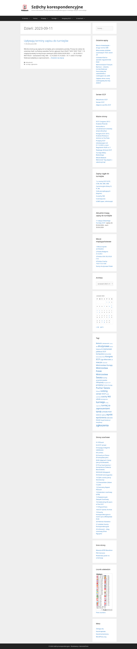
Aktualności (29, 62)
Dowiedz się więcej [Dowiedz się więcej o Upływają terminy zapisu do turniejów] (57, 58)
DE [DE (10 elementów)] (97, 346)
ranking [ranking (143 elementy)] (104, 391)
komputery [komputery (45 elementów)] (100, 354)
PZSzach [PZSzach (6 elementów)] (98, 391)
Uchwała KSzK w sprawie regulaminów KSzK (103, 59)
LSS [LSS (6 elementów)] (112, 359)
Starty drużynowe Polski (104, 266)
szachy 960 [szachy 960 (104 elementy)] (106, 396)
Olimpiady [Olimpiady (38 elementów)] (100, 382)
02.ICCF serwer (101, 445)
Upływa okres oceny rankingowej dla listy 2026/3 (103, 80)
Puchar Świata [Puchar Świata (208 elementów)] (103, 387)
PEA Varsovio (100, 553)
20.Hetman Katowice (103, 522)
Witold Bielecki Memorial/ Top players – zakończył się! (104, 160)
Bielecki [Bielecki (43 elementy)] (99, 343)
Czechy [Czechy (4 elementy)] (111, 343)
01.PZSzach (100, 442)
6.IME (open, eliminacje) (104, 201)
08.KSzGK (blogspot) (103, 472)
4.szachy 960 (100, 196)
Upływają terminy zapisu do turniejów (46, 40)
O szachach (81, 18)
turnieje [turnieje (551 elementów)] (100, 402)
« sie (97, 327)
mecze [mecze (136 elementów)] (99, 362)
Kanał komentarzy (102, 634)
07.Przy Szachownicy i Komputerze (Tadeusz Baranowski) (103, 467)
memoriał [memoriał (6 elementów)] (104, 362)
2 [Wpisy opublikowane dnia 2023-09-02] (109, 302)
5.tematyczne (100, 199)
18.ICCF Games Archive (104, 510)
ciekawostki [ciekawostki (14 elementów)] (105, 343)
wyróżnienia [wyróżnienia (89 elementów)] (101, 417)
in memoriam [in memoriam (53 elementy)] (106, 349)
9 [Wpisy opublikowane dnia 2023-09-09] (109, 306)
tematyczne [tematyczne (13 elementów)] (104, 399)
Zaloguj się (100, 629)
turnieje (28, 64)
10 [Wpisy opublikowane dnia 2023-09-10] (111, 306)
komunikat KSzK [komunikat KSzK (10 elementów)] (100, 357)
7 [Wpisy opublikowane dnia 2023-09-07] (104, 306)
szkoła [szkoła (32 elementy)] (98, 399)
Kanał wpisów (101, 631)
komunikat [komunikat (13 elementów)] (108, 354)
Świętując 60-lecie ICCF (104, 150)
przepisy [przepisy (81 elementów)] (99, 385)
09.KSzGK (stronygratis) (104, 475)
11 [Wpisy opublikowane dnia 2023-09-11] (97, 311)
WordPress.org (101, 637)
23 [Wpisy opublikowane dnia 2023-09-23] (109, 316)
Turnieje (56, 18)
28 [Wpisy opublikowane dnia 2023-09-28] (104, 321)
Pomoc (35, 18)
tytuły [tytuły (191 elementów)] (98, 411)
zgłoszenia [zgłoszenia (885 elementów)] (102, 425)
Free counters (101, 612)
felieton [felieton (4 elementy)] (111, 346)
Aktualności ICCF (102, 100)
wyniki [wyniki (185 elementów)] (109, 414)
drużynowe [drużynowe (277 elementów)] (103, 346)
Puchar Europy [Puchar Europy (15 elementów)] (108, 385)
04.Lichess (99, 453)
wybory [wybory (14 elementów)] (104, 415)
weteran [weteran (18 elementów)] (98, 415)
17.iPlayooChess (101, 507)
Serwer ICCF (100, 102)
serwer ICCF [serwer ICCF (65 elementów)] (101, 394)
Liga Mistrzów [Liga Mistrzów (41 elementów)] (105, 359)
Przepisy (45, 18)
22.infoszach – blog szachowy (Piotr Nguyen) (102, 531)
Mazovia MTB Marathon (104, 550)
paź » (102, 327)
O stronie (27, 18)
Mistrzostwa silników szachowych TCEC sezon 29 (104, 52)
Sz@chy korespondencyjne (57, 7)
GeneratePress (83, 646)
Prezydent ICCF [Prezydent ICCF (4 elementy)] (107, 382)
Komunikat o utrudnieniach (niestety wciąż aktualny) (104, 128)
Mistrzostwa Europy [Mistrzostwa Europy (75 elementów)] (104, 365)
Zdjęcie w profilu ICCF (103, 105)
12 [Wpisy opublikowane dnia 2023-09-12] (99, 311)
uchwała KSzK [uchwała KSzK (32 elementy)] (107, 412)
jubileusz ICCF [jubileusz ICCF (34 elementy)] (101, 351)
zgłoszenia (34, 64)
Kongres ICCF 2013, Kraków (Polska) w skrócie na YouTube (102, 136)
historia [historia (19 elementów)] (98, 349)
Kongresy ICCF (68, 18)
